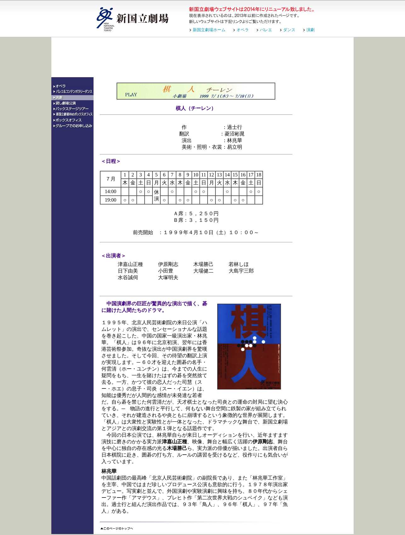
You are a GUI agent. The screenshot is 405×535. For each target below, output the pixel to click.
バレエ (266, 29)
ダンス (289, 29)
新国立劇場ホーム (209, 29)
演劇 (310, 29)
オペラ (243, 29)
